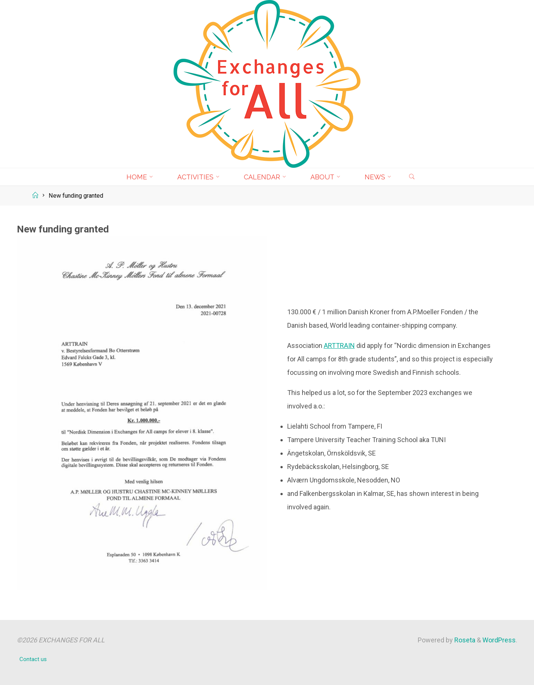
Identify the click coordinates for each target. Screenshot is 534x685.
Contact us (33, 659)
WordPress (499, 640)
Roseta (464, 640)
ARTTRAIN (339, 345)
